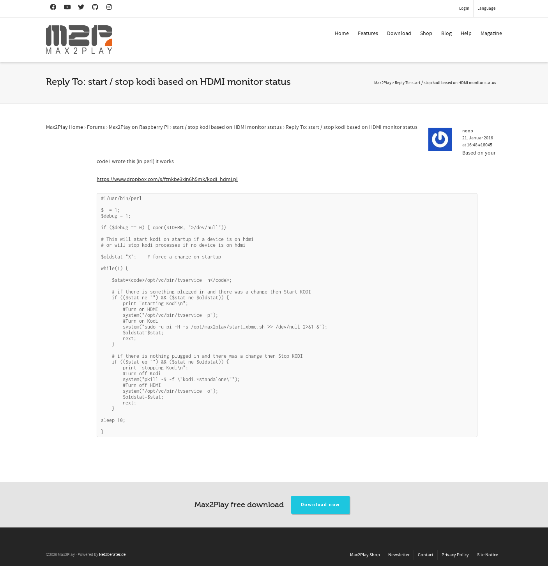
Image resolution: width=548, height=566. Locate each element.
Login (464, 8)
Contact (425, 555)
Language (486, 8)
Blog (446, 33)
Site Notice (487, 555)
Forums (96, 127)
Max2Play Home (64, 127)
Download (399, 33)
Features (368, 33)
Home (342, 33)
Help (466, 33)
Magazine (491, 33)
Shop (426, 33)
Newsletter (399, 555)
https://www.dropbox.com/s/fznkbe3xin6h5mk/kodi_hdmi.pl (167, 179)
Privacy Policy (455, 555)
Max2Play (382, 83)
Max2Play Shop (365, 555)
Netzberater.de (112, 554)
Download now (320, 504)
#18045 (485, 145)
